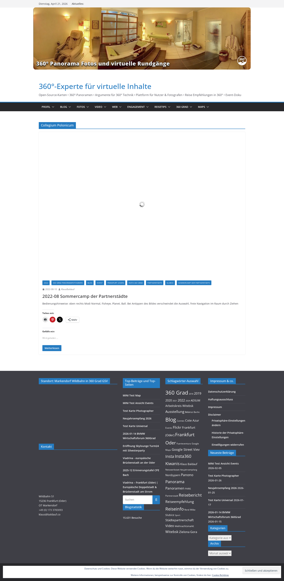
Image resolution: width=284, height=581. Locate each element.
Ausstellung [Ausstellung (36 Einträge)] (174, 411)
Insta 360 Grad (136, 283)
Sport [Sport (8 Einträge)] (177, 515)
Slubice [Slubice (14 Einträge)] (169, 515)
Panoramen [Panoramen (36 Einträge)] (174, 488)
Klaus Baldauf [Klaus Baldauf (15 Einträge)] (188, 464)
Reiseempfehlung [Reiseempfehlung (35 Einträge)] (179, 501)
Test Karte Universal (135, 426)
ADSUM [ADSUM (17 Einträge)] (195, 400)
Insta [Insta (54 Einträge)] (169, 456)
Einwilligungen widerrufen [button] (228, 444)
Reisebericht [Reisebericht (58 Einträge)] (190, 495)
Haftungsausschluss (220, 399)
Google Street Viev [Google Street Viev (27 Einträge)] (186, 449)
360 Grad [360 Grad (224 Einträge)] (176, 392)
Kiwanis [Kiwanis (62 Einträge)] (172, 463)
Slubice (170, 283)
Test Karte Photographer (138, 411)
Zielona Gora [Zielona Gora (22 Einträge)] (188, 532)
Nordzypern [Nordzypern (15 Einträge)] (172, 475)
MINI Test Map (132, 395)
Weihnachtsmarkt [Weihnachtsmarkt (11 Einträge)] (184, 526)
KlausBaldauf (67, 289)
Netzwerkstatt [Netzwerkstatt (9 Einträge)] (172, 469)
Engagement (136, 107)
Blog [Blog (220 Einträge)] (170, 419)
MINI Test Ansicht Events (138, 403)
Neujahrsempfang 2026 (137, 418)
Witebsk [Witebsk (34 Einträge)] (171, 531)
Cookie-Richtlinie (220, 575)
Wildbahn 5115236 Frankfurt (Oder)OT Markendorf (52, 501)
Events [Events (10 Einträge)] (168, 427)
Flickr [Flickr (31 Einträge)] (177, 427)
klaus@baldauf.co (49, 514)
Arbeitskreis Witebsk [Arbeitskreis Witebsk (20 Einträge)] (179, 406)
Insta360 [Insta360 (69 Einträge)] (183, 456)
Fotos (81, 107)
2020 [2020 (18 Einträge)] (168, 400)
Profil (46, 107)
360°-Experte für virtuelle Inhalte (95, 86)
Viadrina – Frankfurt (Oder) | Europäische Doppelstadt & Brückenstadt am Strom (140, 487)
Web (115, 107)
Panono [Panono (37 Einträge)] (187, 474)
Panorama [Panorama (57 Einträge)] (174, 481)
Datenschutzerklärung (222, 391)
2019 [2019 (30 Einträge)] (197, 393)
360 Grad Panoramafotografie (68, 283)
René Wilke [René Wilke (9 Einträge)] (189, 509)
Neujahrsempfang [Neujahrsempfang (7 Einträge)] (188, 469)
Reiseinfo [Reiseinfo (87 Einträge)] (174, 509)
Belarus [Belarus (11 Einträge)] (189, 412)
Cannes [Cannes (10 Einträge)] (180, 420)
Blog (63, 107)
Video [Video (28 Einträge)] (169, 526)
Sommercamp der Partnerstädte (194, 283)
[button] (52, 106)
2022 (46, 283)
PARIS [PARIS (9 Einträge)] (188, 488)
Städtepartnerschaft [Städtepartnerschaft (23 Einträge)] (179, 520)
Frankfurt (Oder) (115, 283)
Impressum (215, 407)
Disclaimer (214, 414)
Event (100, 283)
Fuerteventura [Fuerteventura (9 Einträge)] (184, 443)
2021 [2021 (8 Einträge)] (175, 400)
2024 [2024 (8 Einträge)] (188, 400)
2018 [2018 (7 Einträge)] (191, 394)
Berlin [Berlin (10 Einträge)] (197, 412)
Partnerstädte (154, 283)
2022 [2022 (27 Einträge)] (181, 400)
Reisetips (160, 107)
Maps (201, 107)
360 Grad (182, 107)
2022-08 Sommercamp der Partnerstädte (85, 296)
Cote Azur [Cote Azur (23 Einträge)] (192, 420)
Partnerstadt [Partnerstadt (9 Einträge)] (171, 495)
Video (98, 107)
